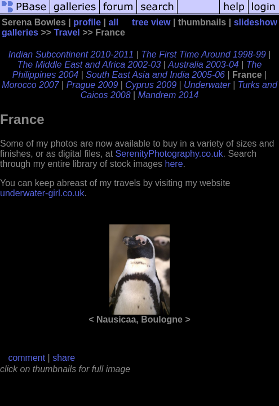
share (63, 358)
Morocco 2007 (30, 85)
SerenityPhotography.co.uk (169, 153)
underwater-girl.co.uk (42, 193)
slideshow (255, 22)
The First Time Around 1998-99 (203, 54)
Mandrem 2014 (168, 95)
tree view (151, 22)
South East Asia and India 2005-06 (155, 75)
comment (26, 358)
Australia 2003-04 (203, 64)
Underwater (207, 85)
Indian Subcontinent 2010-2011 (71, 54)
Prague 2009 (92, 85)
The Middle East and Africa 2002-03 (89, 64)
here (174, 164)
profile (87, 22)
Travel (67, 32)
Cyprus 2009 (150, 85)
